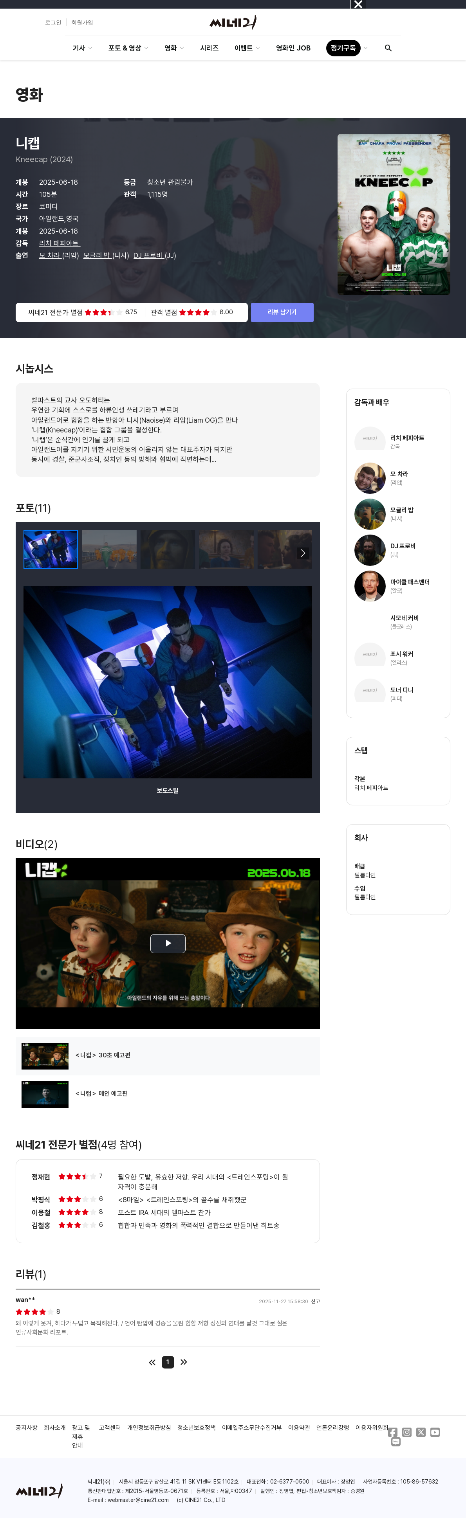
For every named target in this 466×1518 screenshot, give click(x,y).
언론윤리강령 (332, 1428)
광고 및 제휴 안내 (81, 1436)
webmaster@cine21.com (138, 1500)
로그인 (53, 22)
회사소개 (55, 1428)
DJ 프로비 (149, 255)
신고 (315, 1301)
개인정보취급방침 (149, 1428)
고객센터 (110, 1428)
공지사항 (27, 1428)
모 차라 (50, 255)
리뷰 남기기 (282, 312)
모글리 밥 (97, 255)
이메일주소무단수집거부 (252, 1428)
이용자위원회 (372, 1428)
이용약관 (299, 1428)
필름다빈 (365, 875)
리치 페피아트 (60, 243)
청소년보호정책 (196, 1428)
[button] (303, 553)
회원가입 (82, 22)
